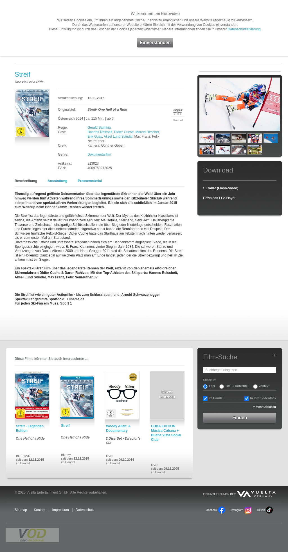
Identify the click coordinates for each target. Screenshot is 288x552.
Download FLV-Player (219, 198)
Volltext (264, 386)
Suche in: (209, 379)
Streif (65, 426)
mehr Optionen (266, 406)
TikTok (261, 510)
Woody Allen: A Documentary (118, 428)
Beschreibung (26, 181)
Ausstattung (57, 181)
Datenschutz (85, 510)
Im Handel (216, 398)
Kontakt (39, 510)
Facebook (211, 510)
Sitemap (21, 510)
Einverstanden (155, 42)
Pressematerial (90, 181)
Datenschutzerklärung (244, 29)
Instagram (237, 510)
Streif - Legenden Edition (30, 428)
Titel (212, 386)
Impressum (60, 510)
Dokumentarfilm (99, 154)
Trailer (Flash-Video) (222, 188)
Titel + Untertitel (236, 386)
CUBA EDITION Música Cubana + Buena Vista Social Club (166, 433)
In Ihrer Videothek (263, 398)
